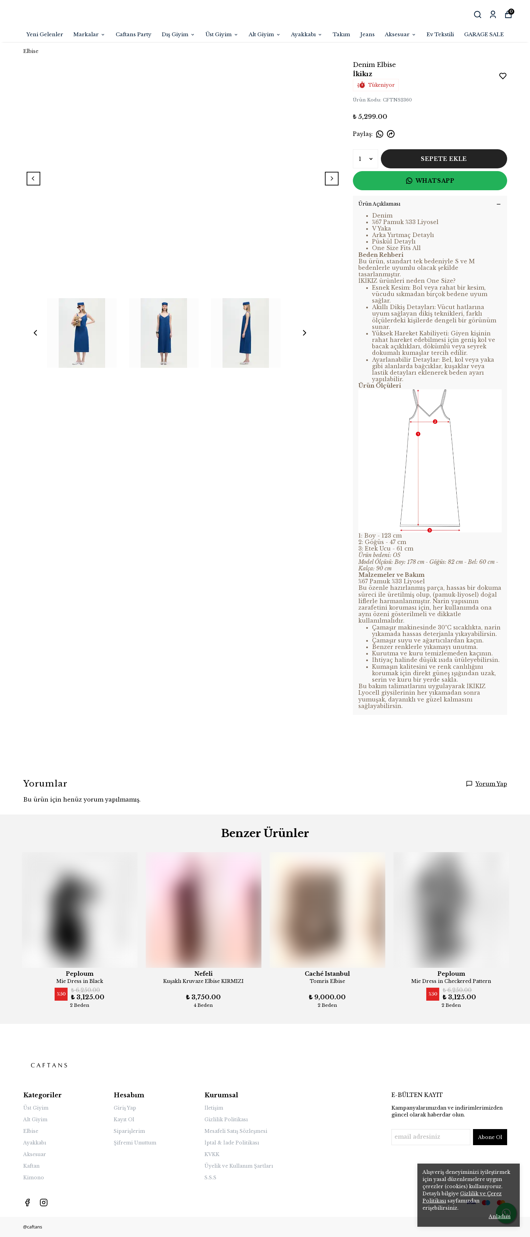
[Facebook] (27, 1202)
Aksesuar (400, 34)
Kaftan (31, 1166)
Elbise (31, 51)
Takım (341, 34)
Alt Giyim (265, 34)
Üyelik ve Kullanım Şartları (238, 1166)
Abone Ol (490, 1137)
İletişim (213, 1108)
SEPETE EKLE (444, 158)
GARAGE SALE (484, 34)
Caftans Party (134, 34)
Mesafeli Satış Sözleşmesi (235, 1131)
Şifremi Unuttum (135, 1143)
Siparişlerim (129, 1131)
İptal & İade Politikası (231, 1143)
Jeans (367, 34)
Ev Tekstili (440, 34)
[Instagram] (44, 1202)
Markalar (89, 34)
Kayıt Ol (124, 1119)
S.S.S (210, 1178)
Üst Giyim (222, 34)
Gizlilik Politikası (226, 1119)
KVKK (211, 1154)
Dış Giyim (178, 34)
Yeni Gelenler (44, 34)
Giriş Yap (125, 1108)
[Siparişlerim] (493, 14)
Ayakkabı (307, 34)
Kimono (33, 1178)
